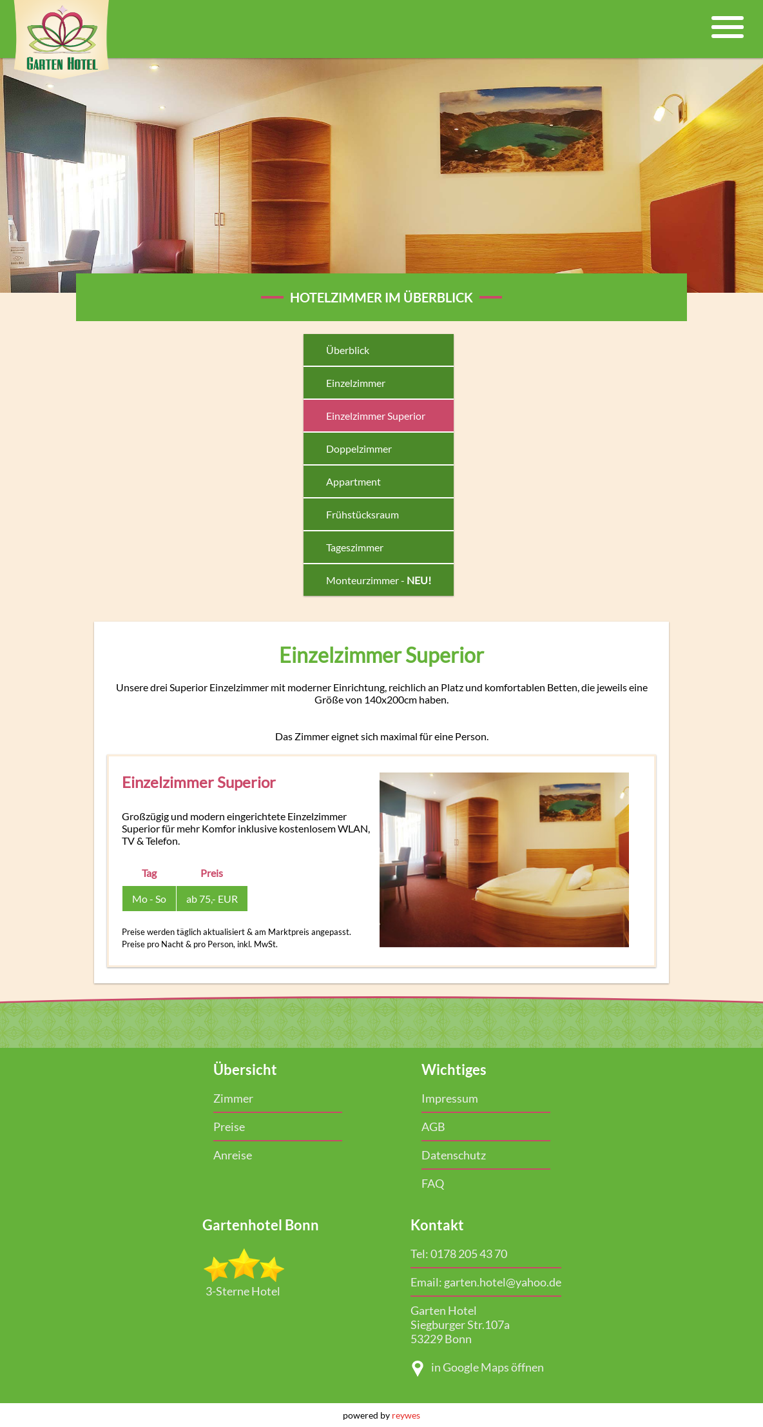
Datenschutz (453, 1155)
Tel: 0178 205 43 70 (458, 1253)
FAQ (432, 1183)
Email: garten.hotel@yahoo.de (485, 1282)
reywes (406, 1415)
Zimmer (233, 1098)
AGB (433, 1126)
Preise (229, 1126)
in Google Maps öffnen (477, 1368)
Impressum (449, 1098)
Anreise (232, 1155)
